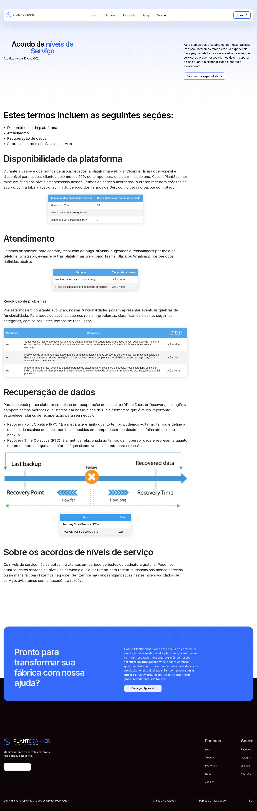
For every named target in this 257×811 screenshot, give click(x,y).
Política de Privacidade (212, 800)
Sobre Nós (129, 15)
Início (94, 15)
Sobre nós (211, 765)
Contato (161, 15)
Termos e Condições (163, 800)
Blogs (208, 773)
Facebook (247, 749)
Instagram (246, 757)
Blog (145, 15)
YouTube (246, 773)
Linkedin (246, 765)
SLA (251, 800)
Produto (110, 15)
